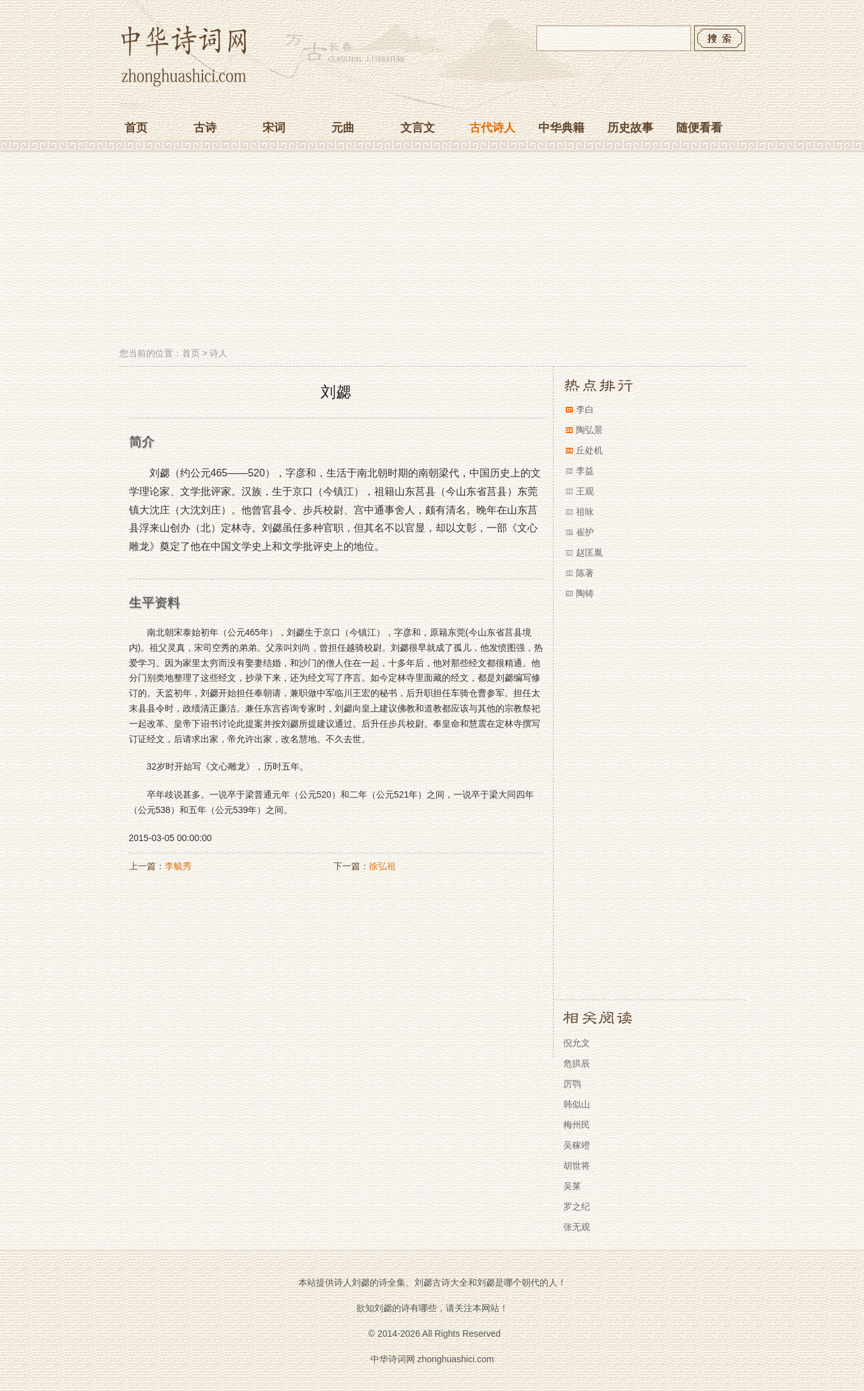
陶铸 (585, 593)
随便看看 (699, 127)
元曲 (342, 127)
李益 (585, 471)
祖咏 (585, 511)
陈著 (585, 573)
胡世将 (576, 1165)
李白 (585, 409)
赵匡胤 (589, 552)
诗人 (218, 353)
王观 (585, 491)
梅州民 (576, 1125)
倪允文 (576, 1043)
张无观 (576, 1227)
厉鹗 (572, 1084)
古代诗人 (492, 127)
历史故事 (630, 127)
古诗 (204, 127)
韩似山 (576, 1104)
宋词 (273, 127)
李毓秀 (178, 866)
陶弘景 (589, 430)
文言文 (417, 127)
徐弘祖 (382, 866)
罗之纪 (576, 1206)
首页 (136, 127)
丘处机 (589, 450)
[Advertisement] (432, 251)
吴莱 (572, 1186)
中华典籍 (561, 127)
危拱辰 (576, 1063)
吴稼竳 (576, 1145)
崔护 (585, 532)
